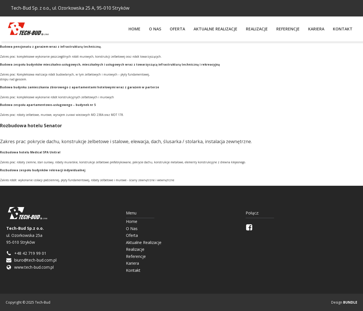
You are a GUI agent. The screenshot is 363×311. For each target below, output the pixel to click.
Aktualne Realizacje (215, 29)
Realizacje (257, 29)
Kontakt (342, 29)
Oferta (177, 29)
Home (134, 29)
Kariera (316, 29)
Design (344, 302)
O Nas (155, 29)
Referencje (288, 29)
